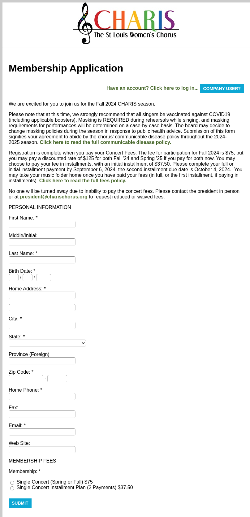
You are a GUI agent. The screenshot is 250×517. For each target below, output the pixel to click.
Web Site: (19, 443)
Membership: (24, 471)
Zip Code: (20, 372)
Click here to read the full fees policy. (83, 180)
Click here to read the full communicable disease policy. (105, 142)
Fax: (13, 407)
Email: (16, 425)
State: (16, 336)
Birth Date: (21, 271)
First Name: (22, 217)
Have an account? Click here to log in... (152, 88)
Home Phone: (24, 390)
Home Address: (26, 288)
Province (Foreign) (29, 354)
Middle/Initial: (23, 235)
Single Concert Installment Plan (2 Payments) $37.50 (74, 487)
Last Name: (22, 253)
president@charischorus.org (53, 196)
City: (14, 318)
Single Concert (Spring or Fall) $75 (54, 481)
